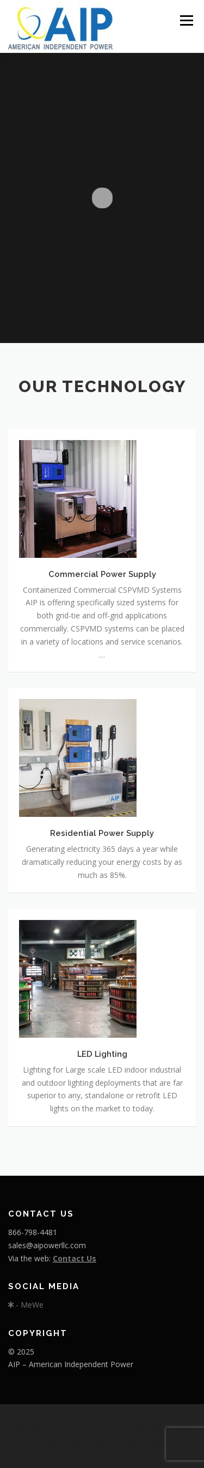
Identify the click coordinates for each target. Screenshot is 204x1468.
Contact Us (74, 1258)
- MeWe (26, 1304)
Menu (186, 20)
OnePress (62, 1442)
